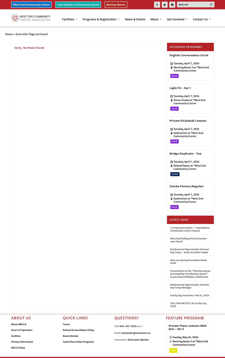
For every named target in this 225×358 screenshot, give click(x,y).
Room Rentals (70, 328)
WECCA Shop (18, 340)
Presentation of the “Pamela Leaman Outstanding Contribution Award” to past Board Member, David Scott (190, 266)
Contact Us (200, 17)
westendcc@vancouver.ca (136, 325)
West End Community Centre (31, 4)
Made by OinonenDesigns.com (74, 353)
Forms (66, 317)
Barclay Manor (116, 4)
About (154, 17)
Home (9, 26)
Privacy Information (22, 334)
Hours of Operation (21, 322)
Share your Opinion (138, 332)
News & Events (135, 17)
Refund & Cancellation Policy (78, 322)
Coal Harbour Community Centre (78, 4)
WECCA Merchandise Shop (184, 352)
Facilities (68, 17)
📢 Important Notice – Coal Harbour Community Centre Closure (190, 222)
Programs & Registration (99, 17)
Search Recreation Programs (78, 334)
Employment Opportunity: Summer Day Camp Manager (189, 279)
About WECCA (18, 317)
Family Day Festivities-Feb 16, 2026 (189, 288)
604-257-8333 (128, 319)
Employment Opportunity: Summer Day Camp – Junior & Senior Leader (189, 243)
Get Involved (175, 17)
